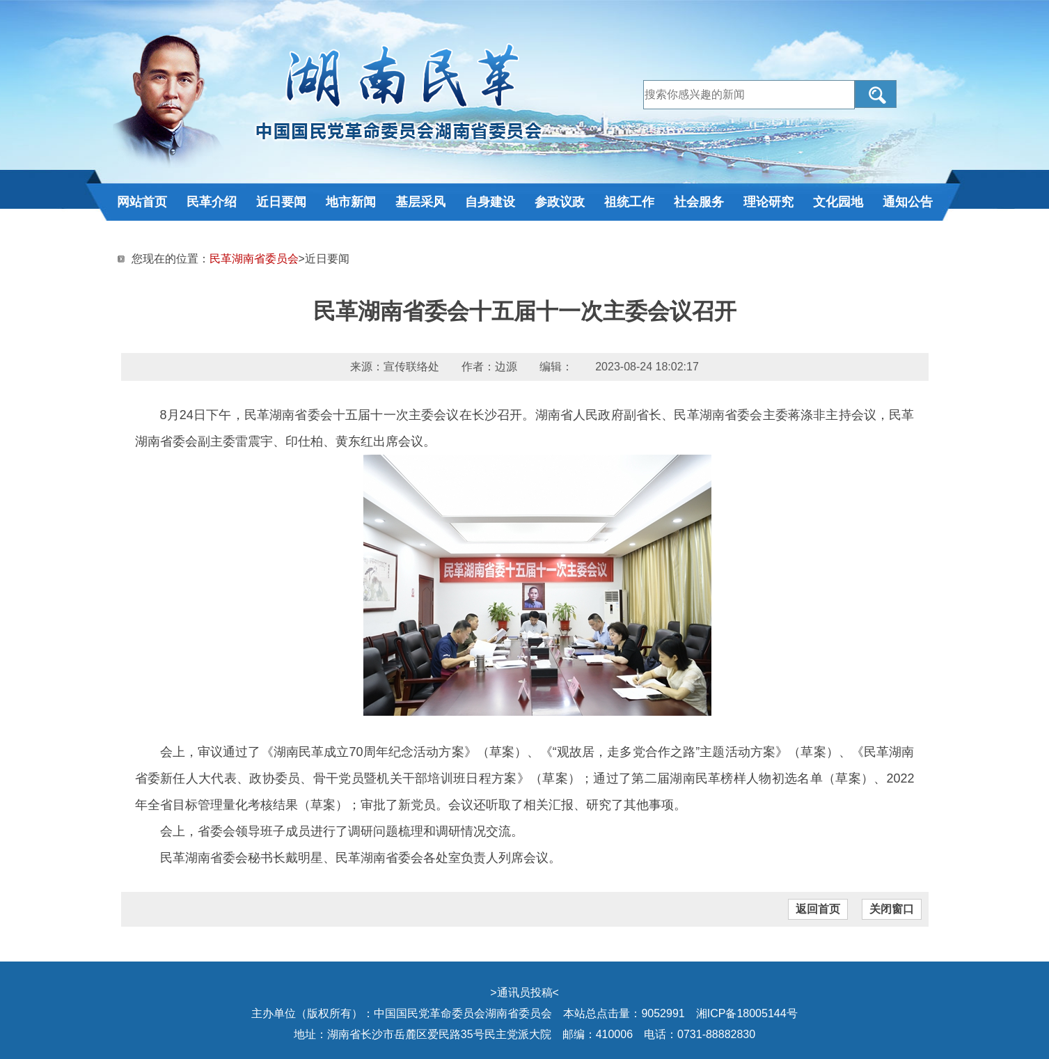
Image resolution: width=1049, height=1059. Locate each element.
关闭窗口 (891, 909)
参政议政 (560, 202)
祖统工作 (629, 202)
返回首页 (818, 909)
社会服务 (699, 202)
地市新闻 (351, 202)
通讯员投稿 (525, 992)
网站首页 (142, 202)
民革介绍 (212, 202)
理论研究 (768, 202)
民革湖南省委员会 (254, 259)
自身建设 (490, 202)
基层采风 (420, 202)
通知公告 (908, 202)
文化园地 (838, 202)
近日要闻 (281, 202)
